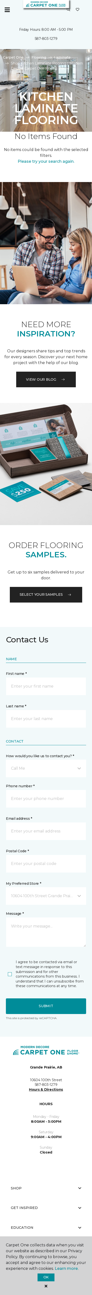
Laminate (62, 57)
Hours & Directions (46, 1089)
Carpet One (13, 57)
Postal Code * (17, 851)
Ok (46, 1277)
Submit (46, 1006)
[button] (68, 9)
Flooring (38, 57)
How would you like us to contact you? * (40, 756)
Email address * (19, 818)
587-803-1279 (46, 38)
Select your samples (46, 594)
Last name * (16, 706)
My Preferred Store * (23, 883)
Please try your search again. (46, 161)
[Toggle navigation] (7, 10)
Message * (15, 913)
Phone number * (20, 786)
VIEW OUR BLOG (46, 379)
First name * (16, 673)
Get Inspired (46, 1208)
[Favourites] (77, 9)
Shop (46, 1188)
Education (46, 1227)
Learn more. (67, 1268)
